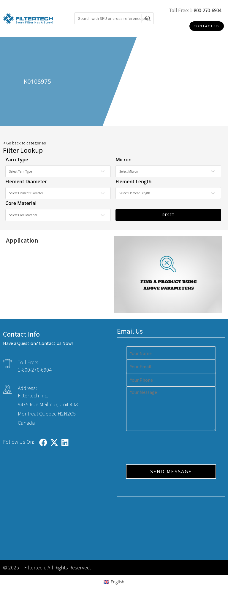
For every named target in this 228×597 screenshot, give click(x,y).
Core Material (21, 203)
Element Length (133, 181)
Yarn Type (16, 159)
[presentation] (171, 448)
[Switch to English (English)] (114, 582)
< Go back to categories (24, 143)
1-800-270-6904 (205, 10)
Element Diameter (26, 181)
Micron (123, 159)
